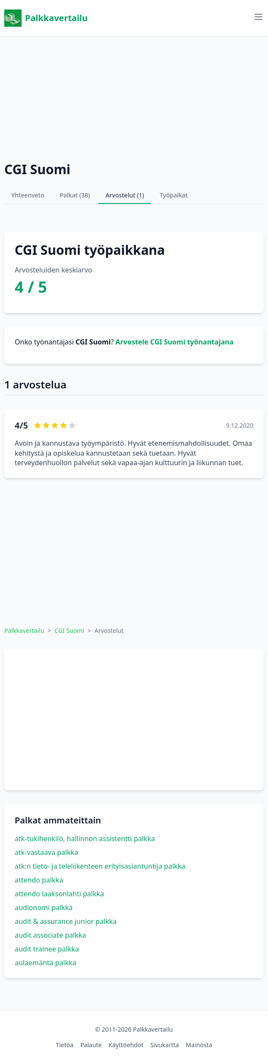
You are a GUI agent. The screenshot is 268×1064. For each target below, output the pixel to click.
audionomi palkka (44, 907)
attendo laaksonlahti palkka (59, 893)
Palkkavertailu (46, 18)
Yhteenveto (27, 195)
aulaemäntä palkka (45, 962)
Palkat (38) (75, 195)
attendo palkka (39, 880)
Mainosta (199, 1045)
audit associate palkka (50, 935)
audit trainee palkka (47, 949)
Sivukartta (164, 1045)
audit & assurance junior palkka (66, 921)
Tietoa (64, 1045)
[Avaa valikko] (258, 17)
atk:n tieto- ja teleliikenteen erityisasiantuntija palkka (100, 866)
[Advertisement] (134, 97)
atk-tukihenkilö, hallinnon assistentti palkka (85, 838)
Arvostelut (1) (124, 195)
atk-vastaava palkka (46, 852)
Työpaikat (174, 195)
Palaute (90, 1045)
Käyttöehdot (126, 1045)
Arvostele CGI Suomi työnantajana (174, 342)
